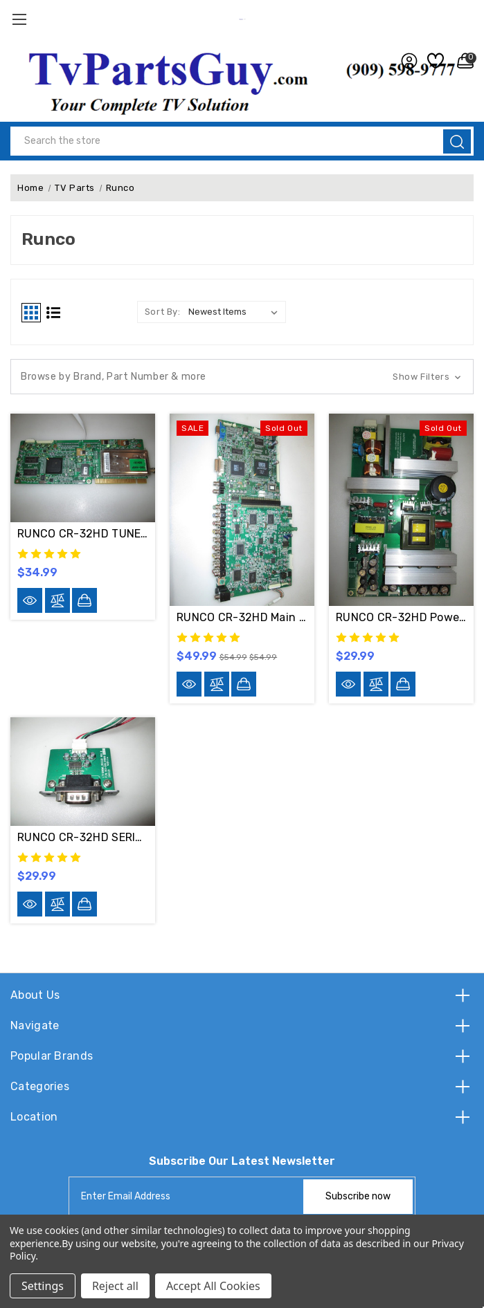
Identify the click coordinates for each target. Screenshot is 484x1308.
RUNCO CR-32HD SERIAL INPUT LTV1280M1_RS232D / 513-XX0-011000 (82, 837)
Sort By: (163, 311)
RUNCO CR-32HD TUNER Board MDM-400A (82, 533)
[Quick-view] (29, 600)
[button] (242, 376)
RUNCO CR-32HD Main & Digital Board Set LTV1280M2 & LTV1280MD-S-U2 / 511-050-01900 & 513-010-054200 (242, 617)
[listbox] (235, 312)
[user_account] (406, 61)
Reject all (115, 1285)
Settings (42, 1285)
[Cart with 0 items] (462, 61)
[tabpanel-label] (187, 1196)
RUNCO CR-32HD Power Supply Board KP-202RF (401, 617)
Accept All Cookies (213, 1285)
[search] (457, 141)
